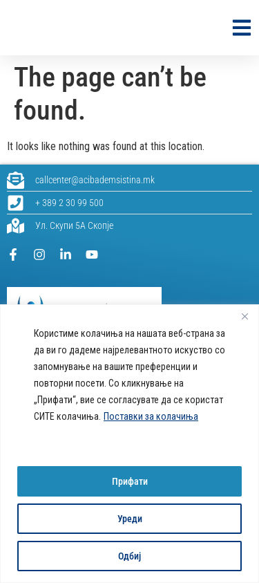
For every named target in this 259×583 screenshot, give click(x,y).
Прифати (130, 481)
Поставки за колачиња (151, 416)
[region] (129, 443)
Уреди (129, 518)
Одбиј (129, 556)
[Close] (244, 316)
